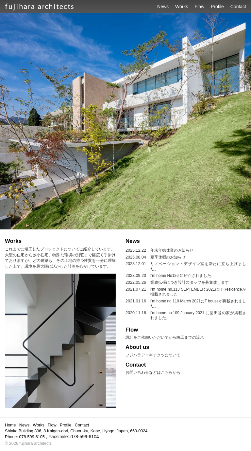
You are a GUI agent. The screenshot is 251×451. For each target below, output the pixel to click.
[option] (125, 121)
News (163, 6)
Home (10, 425)
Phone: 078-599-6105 (25, 437)
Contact (238, 6)
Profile (217, 6)
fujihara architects (35, 443)
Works (181, 6)
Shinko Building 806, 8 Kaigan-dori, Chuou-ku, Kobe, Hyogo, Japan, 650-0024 (76, 431)
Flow (200, 6)
